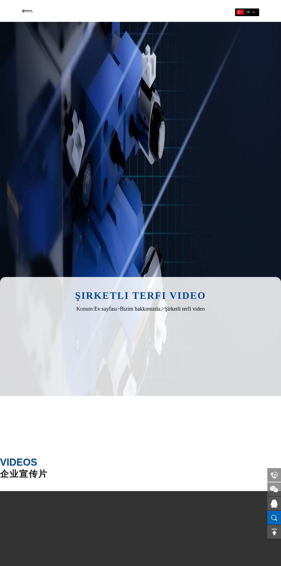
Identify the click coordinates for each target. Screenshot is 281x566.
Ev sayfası (105, 309)
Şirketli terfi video (185, 309)
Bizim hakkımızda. (141, 309)
